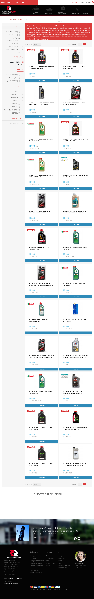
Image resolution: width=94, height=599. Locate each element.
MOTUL (16, 107)
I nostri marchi (50, 558)
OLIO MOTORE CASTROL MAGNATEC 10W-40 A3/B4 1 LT (41, 392)
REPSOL (16, 113)
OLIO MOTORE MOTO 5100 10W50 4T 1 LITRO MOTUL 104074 (75, 428)
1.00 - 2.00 (15, 123)
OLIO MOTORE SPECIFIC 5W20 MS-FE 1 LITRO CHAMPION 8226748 (41, 212)
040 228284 (20, 2)
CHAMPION (15, 98)
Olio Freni (15, 43)
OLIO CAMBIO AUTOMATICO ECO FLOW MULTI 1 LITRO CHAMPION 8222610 (42, 356)
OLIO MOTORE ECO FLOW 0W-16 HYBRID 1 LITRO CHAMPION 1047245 (41, 284)
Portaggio (35, 12)
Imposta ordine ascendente (42, 44)
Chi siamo (48, 556)
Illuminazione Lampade (80, 13)
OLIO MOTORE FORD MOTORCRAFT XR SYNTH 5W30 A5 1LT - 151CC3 (41, 104)
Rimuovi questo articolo (23, 62)
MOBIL (16, 101)
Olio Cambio (14, 35)
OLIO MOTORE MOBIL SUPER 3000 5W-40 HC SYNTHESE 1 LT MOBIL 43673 (75, 356)
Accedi (82, 2)
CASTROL (15, 94)
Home (11, 19)
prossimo (89, 44)
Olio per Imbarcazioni (12, 50)
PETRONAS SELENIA (12, 110)
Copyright (60, 563)
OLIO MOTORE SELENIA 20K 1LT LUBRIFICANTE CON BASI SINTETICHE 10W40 (75, 393)
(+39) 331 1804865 (16, 578)
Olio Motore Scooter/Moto (13, 39)
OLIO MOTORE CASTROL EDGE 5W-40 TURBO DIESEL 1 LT (41, 176)
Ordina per (28, 44)
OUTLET (85, 23)
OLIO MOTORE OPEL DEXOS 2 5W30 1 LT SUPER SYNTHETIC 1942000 (75, 464)
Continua (36, 537)
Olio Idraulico (14, 46)
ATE (17, 91)
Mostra (74, 44)
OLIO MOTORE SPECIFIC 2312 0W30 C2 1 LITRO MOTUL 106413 (41, 68)
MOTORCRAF (14, 104)
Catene (59, 22)
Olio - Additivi (72, 23)
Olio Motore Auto (12, 32)
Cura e (62, 12)
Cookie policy (62, 558)
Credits (60, 561)
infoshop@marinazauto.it (11, 583)
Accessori (48, 13)
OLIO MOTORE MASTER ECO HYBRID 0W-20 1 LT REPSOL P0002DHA (74, 212)
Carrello (88, 2)
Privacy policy (62, 556)
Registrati (75, 2)
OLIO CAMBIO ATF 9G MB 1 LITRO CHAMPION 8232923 (74, 104)
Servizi (47, 561)
